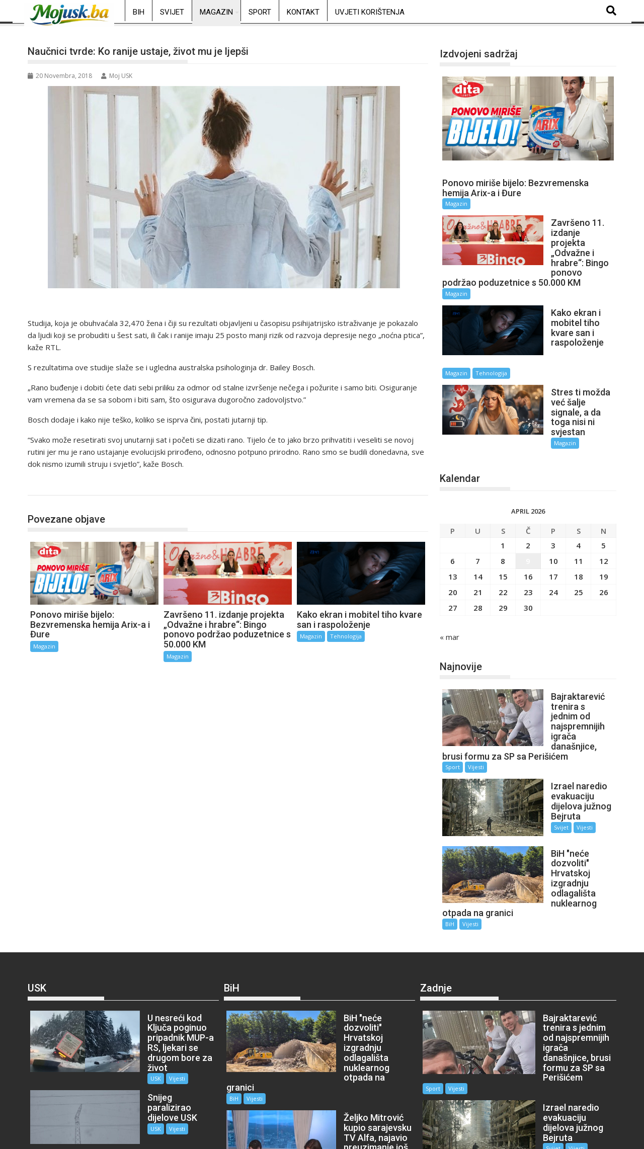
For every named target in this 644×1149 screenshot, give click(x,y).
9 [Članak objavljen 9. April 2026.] (528, 505)
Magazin (216, 12)
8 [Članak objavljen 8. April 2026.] (503, 505)
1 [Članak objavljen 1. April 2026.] (503, 489)
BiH (138, 12)
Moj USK (116, 75)
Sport (260, 12)
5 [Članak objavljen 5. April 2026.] (603, 489)
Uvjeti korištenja (370, 12)
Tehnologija (346, 636)
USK (126, 957)
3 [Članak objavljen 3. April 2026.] (553, 489)
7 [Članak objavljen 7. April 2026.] (477, 505)
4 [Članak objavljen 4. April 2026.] (578, 489)
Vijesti (476, 701)
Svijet (172, 12)
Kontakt (303, 12)
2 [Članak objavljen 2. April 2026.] (528, 489)
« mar (449, 581)
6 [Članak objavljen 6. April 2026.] (452, 505)
